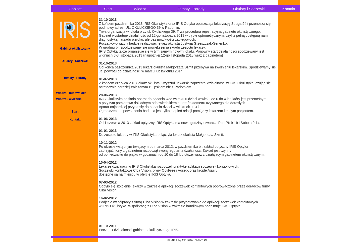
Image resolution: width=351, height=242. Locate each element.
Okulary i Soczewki (249, 9)
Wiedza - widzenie (67, 99)
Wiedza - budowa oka (70, 93)
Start (108, 9)
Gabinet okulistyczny (75, 48)
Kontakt (288, 9)
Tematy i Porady (191, 9)
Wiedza (140, 9)
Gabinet (75, 9)
